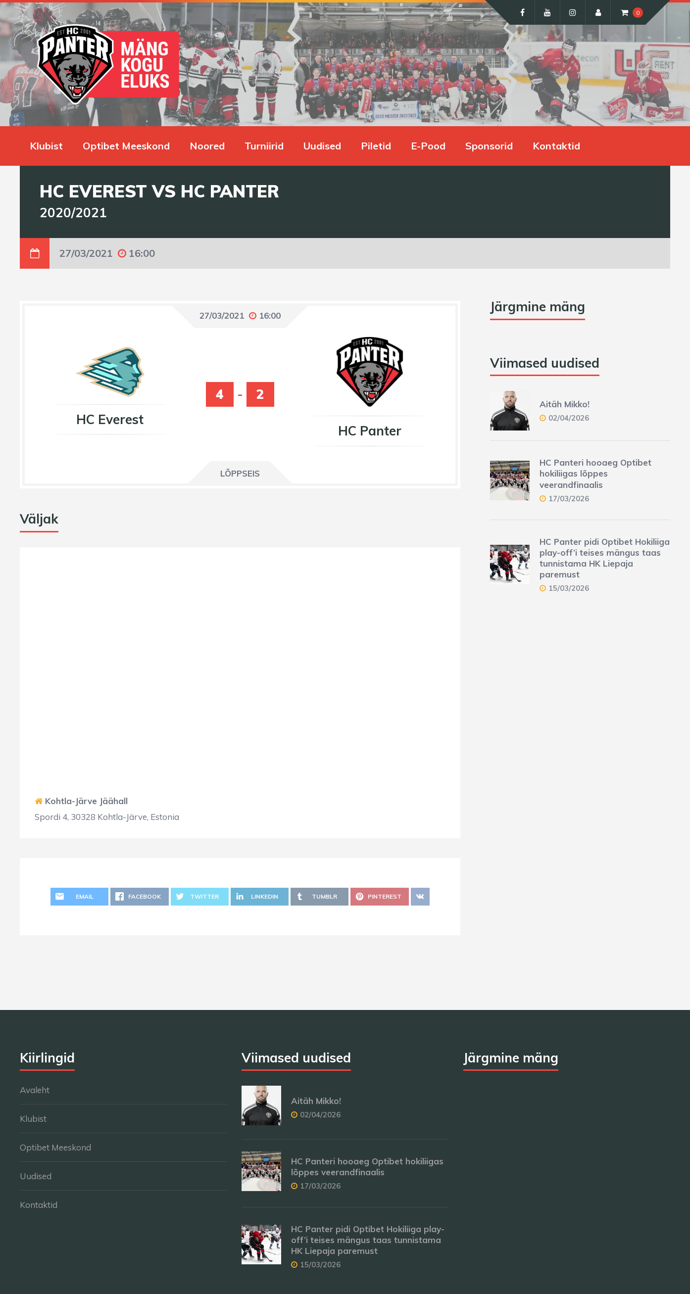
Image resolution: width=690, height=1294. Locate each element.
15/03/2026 (568, 588)
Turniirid (264, 146)
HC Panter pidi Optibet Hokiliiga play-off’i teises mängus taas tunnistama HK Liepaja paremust (605, 557)
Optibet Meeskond (126, 146)
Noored (207, 146)
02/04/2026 (568, 418)
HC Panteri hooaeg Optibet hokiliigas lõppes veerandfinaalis (595, 473)
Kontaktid (556, 146)
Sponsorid (489, 146)
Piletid (376, 146)
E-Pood (428, 146)
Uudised (322, 146)
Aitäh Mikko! (565, 404)
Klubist (46, 146)
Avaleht (34, 1090)
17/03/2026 (568, 498)
